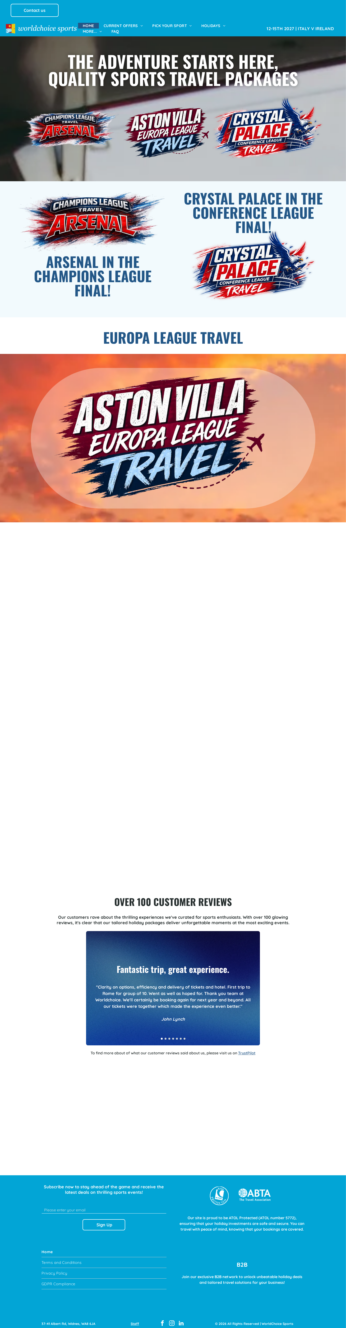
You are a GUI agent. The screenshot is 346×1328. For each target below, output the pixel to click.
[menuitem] (88, 26)
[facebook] (162, 1319)
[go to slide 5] (177, 1034)
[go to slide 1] (162, 1034)
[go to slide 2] (165, 1034)
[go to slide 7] (184, 1034)
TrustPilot (246, 1048)
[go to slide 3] (169, 1034)
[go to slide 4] (173, 1034)
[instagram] (172, 1319)
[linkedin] (181, 1319)
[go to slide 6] (181, 1034)
